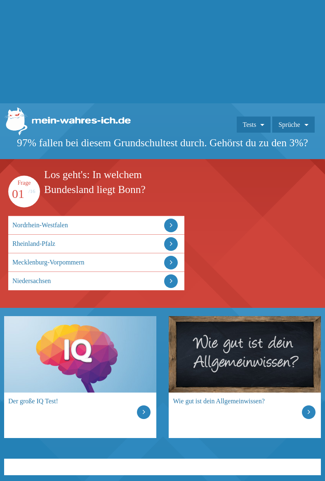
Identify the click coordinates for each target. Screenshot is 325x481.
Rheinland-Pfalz (33, 243)
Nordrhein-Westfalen (40, 225)
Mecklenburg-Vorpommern (48, 262)
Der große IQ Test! (33, 401)
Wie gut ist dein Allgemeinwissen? (218, 401)
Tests (250, 124)
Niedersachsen (31, 280)
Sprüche (289, 124)
